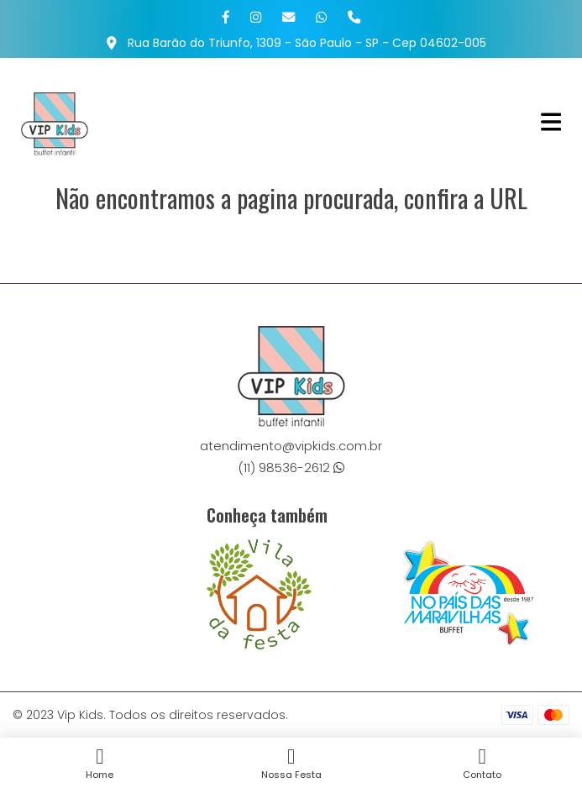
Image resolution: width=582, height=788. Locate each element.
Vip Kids (80, 715)
